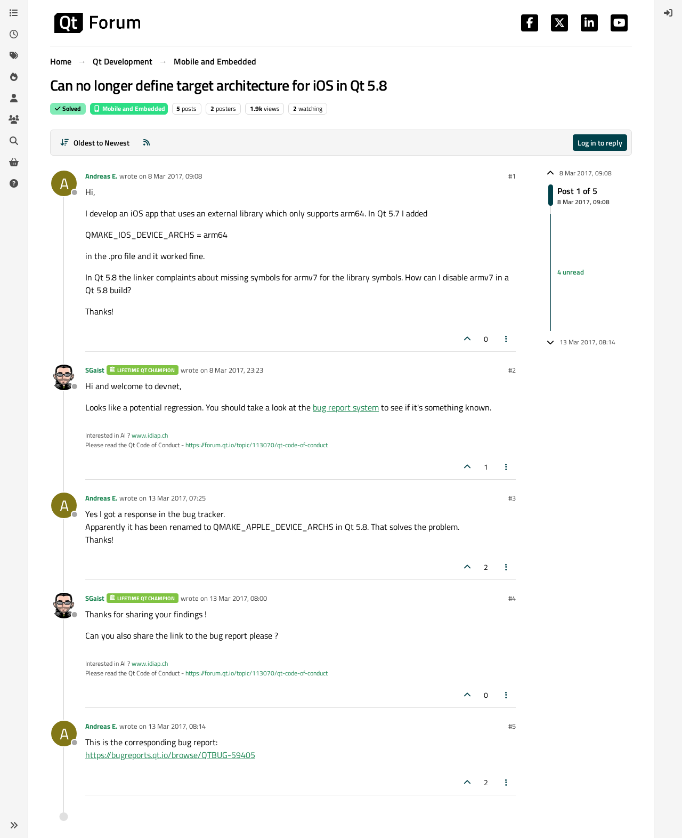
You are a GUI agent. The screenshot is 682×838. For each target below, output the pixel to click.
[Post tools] (506, 339)
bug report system (346, 407)
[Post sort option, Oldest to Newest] (94, 142)
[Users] (13, 98)
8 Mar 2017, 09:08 (175, 176)
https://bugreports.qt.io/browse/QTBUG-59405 (170, 754)
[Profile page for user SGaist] (64, 377)
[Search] (13, 140)
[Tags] (13, 55)
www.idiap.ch (150, 435)
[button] (13, 825)
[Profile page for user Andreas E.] (64, 183)
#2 (512, 370)
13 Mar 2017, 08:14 (177, 726)
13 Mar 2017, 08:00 (238, 598)
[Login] (668, 12)
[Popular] (13, 76)
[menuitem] (668, 12)
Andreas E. (101, 176)
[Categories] (13, 12)
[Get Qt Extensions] (13, 162)
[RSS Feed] (147, 142)
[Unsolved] (13, 183)
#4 (512, 598)
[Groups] (13, 119)
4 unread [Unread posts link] (570, 272)
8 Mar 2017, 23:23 (236, 370)
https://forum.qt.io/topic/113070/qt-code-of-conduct (256, 445)
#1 (512, 176)
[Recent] (13, 34)
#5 (512, 726)
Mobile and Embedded (129, 108)
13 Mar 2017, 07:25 (177, 498)
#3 (512, 498)
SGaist (94, 370)
